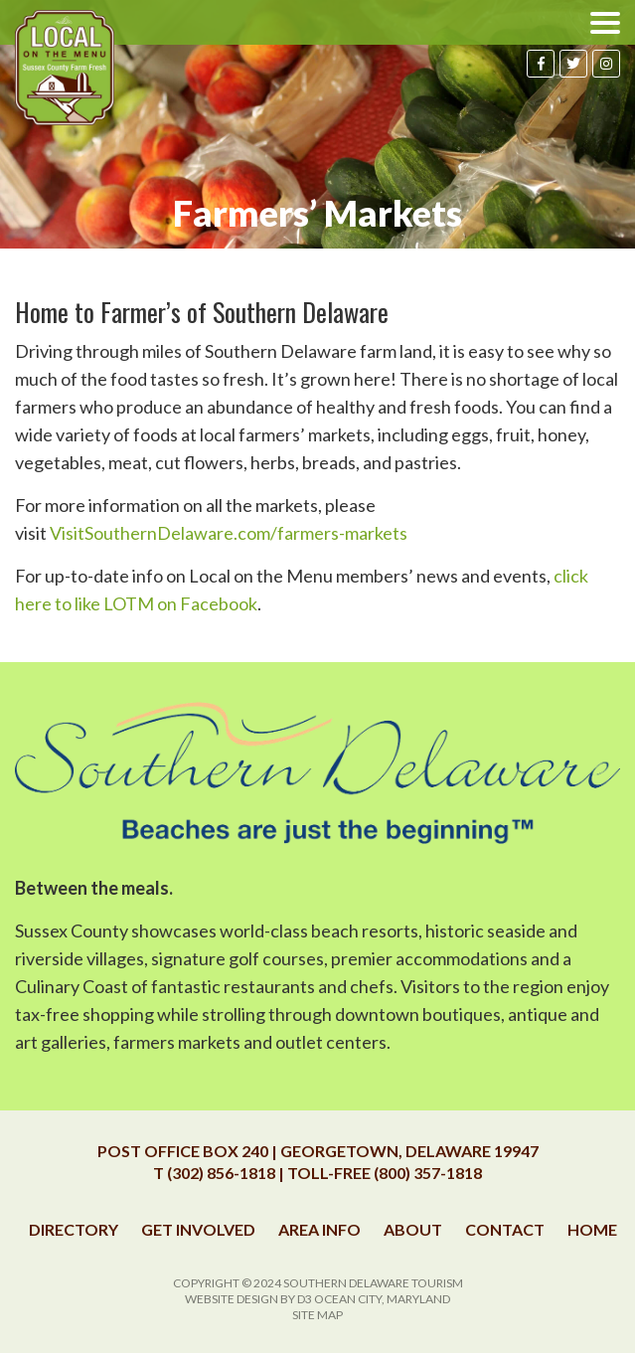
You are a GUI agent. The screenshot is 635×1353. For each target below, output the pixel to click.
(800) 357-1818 (428, 1172)
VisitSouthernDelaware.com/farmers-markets (228, 533)
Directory (73, 1229)
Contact (505, 1229)
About (413, 1229)
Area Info (319, 1229)
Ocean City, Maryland (382, 1298)
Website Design (231, 1298)
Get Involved (198, 1229)
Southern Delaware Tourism (373, 1282)
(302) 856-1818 (221, 1172)
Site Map (317, 1314)
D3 (304, 1298)
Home (592, 1229)
